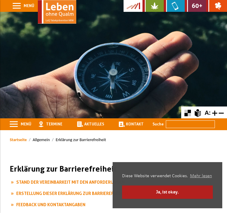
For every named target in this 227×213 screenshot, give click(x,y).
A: (207, 112)
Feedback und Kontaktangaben (50, 204)
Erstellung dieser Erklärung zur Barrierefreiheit (72, 193)
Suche (158, 124)
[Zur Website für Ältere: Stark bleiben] (195, 6)
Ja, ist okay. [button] (167, 191)
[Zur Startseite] (57, 12)
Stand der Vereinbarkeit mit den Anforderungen (70, 182)
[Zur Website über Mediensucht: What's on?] (174, 6)
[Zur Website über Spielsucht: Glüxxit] (216, 6)
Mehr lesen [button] (201, 176)
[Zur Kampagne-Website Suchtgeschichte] (133, 6)
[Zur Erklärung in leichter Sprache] (197, 112)
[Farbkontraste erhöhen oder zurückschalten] (187, 112)
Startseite (18, 139)
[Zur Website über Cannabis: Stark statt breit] (152, 6)
